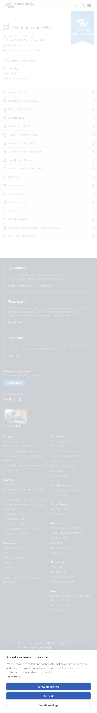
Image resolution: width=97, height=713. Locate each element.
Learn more (13, 676)
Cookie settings (48, 705)
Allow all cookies (48, 686)
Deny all (48, 696)
